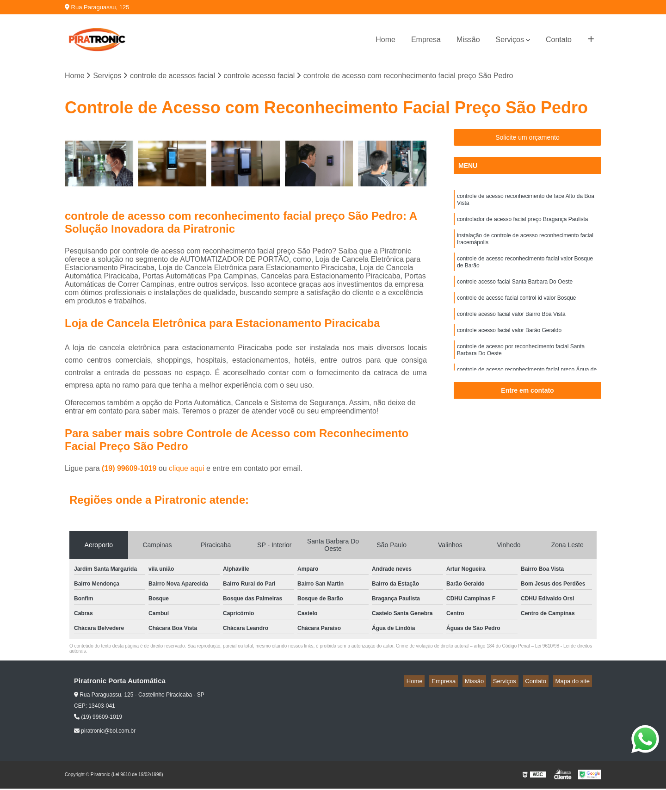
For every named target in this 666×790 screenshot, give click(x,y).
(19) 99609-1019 (130, 469)
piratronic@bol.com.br (105, 732)
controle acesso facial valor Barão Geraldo (509, 346)
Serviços (510, 39)
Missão (468, 39)
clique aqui (186, 469)
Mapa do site (574, 682)
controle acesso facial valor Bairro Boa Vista (511, 329)
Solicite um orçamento (527, 138)
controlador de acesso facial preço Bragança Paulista (522, 224)
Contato (559, 39)
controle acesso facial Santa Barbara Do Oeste (515, 293)
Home (385, 39)
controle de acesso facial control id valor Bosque (516, 311)
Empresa (426, 39)
